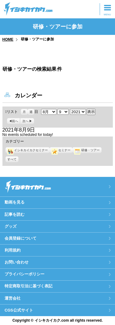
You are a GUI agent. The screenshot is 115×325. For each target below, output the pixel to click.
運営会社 (13, 298)
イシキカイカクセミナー (27, 150)
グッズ (11, 226)
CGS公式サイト (19, 310)
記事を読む (15, 214)
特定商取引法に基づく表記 (28, 286)
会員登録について (20, 238)
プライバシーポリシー (24, 274)
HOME (7, 39)
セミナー (61, 150)
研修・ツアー (86, 150)
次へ (25, 121)
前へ (15, 121)
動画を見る (15, 202)
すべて (12, 159)
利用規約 (13, 250)
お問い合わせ (17, 262)
